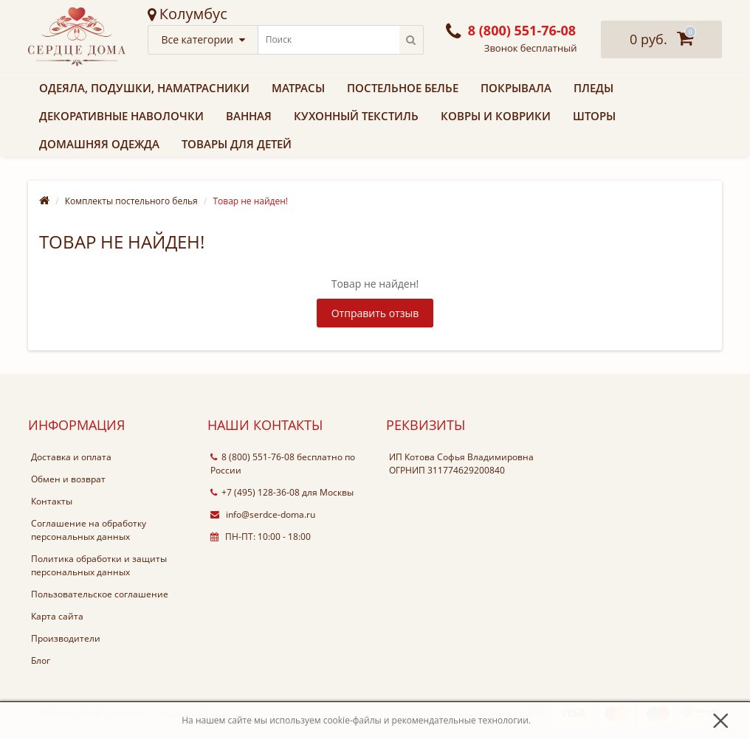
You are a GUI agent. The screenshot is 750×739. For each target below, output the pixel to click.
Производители (65, 638)
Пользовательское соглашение (99, 594)
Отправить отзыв (375, 313)
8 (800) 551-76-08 (252, 457)
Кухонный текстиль (356, 115)
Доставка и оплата (71, 457)
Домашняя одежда (99, 143)
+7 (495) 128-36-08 (255, 492)
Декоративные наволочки (121, 115)
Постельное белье (402, 87)
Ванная (249, 115)
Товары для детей (237, 143)
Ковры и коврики (496, 115)
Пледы (593, 87)
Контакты (51, 501)
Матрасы (298, 87)
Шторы (594, 115)
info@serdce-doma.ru (262, 514)
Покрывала (516, 87)
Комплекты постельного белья (131, 201)
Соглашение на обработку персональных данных (88, 530)
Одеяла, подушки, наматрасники (144, 87)
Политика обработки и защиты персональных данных (99, 565)
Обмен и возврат (68, 479)
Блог (40, 660)
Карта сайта (57, 616)
